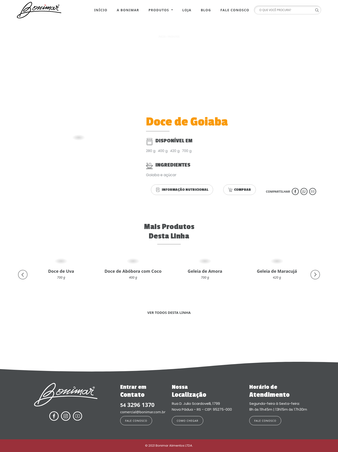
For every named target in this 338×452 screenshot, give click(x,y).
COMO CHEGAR (187, 420)
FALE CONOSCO (136, 420)
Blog (206, 10)
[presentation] (22, 274)
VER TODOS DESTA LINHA (169, 312)
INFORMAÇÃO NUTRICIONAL (182, 189)
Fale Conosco (234, 10)
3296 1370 (137, 405)
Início (100, 10)
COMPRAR (239, 189)
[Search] (286, 10)
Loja (187, 10)
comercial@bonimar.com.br (142, 411)
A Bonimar (128, 10)
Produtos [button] (159, 10)
